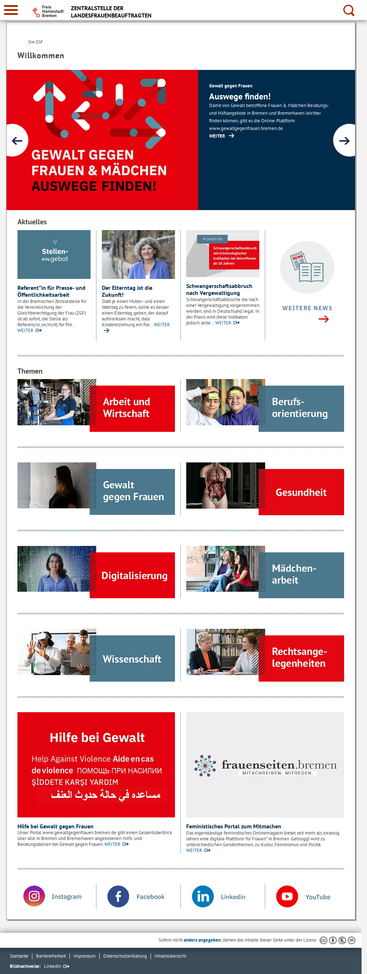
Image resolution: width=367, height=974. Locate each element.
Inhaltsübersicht (170, 956)
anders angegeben (202, 940)
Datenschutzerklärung (125, 956)
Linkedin (52, 966)
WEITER (25, 330)
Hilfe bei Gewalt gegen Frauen (55, 826)
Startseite (19, 956)
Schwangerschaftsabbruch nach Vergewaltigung (219, 289)
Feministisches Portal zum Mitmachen (233, 826)
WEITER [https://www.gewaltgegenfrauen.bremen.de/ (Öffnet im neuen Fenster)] (217, 136)
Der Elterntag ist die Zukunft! (127, 291)
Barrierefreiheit (51, 956)
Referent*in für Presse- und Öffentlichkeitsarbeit (51, 291)
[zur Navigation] (11, 10)
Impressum (84, 956)
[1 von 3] (181, 140)
